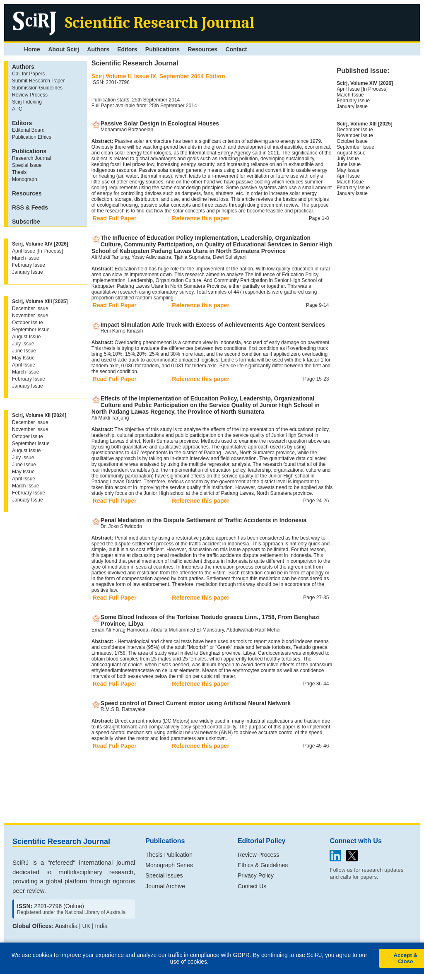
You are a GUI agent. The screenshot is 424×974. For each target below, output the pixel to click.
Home (32, 49)
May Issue (23, 358)
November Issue (30, 315)
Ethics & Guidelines (263, 865)
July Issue (23, 344)
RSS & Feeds (30, 207)
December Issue (30, 308)
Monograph (24, 179)
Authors (98, 49)
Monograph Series (169, 865)
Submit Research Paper (38, 81)
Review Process (30, 95)
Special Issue (26, 165)
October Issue (27, 322)
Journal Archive (165, 886)
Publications (162, 49)
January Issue (27, 272)
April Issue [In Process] (37, 251)
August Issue (26, 337)
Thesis (19, 172)
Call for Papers (28, 74)
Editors (127, 49)
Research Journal (31, 158)
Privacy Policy (256, 875)
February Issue (28, 265)
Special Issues (164, 875)
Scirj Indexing (27, 102)
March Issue (25, 258)
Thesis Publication (169, 854)
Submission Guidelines (37, 88)
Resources (202, 49)
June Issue (24, 351)
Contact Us (252, 886)
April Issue (23, 365)
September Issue (31, 330)
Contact (236, 49)
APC (17, 109)
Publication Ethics (31, 137)
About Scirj (63, 49)
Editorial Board (28, 130)
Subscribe (26, 221)
